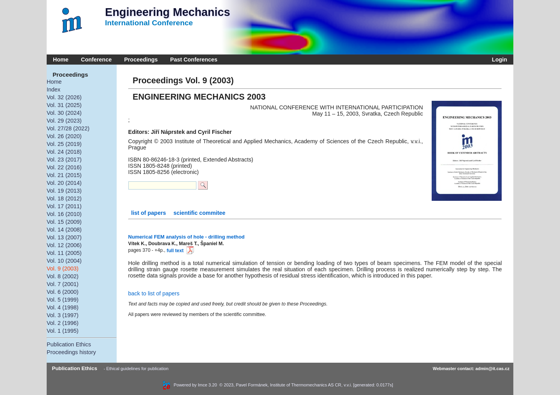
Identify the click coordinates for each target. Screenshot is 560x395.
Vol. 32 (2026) (64, 97)
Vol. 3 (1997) (63, 315)
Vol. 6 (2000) (63, 292)
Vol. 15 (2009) (64, 222)
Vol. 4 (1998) (63, 307)
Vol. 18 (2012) (64, 198)
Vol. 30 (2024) (64, 113)
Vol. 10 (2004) (64, 261)
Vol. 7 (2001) (63, 284)
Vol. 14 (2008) (64, 229)
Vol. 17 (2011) (64, 206)
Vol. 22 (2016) (64, 167)
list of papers (149, 213)
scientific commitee (199, 213)
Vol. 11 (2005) (64, 253)
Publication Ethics (69, 344)
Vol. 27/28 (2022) (68, 128)
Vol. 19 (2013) (64, 191)
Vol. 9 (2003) (63, 268)
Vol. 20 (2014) (64, 183)
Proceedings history (71, 352)
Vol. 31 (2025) (64, 105)
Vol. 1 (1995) (63, 331)
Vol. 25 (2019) (64, 144)
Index (53, 89)
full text (179, 250)
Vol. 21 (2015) (64, 175)
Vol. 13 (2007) (64, 237)
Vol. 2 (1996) (63, 323)
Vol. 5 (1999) (63, 300)
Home (60, 59)
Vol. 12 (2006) (64, 245)
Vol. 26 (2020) (64, 136)
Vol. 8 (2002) (63, 276)
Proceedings (141, 59)
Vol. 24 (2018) (64, 152)
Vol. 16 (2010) (64, 214)
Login (498, 59)
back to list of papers (154, 293)
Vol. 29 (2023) (64, 121)
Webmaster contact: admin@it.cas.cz (471, 368)
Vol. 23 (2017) (64, 159)
